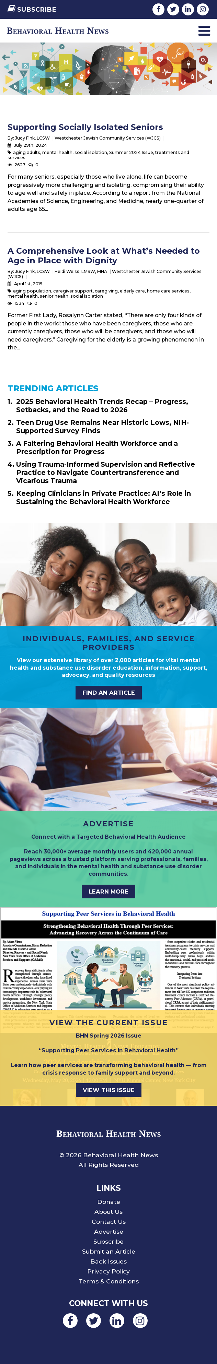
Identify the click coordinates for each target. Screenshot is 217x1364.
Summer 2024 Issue (131, 152)
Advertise (108, 1231)
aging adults (26, 152)
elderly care (132, 291)
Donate (108, 1201)
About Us (108, 1211)
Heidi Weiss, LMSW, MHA (81, 271)
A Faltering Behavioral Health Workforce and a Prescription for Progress (97, 447)
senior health (54, 296)
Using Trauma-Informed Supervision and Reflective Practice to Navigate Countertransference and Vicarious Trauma (105, 472)
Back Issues (108, 1261)
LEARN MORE (108, 891)
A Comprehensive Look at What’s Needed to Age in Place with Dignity (104, 255)
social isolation (91, 152)
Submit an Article (108, 1251)
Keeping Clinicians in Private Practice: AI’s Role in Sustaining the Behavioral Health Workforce (103, 497)
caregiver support (73, 291)
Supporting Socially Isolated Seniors (85, 127)
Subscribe (32, 9)
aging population (32, 291)
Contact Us (109, 1221)
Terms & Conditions (109, 1281)
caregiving (106, 291)
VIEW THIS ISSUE (109, 1090)
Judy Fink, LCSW (32, 138)
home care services (168, 291)
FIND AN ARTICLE (108, 692)
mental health (57, 152)
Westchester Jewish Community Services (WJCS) (108, 138)
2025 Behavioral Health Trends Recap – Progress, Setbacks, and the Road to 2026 (102, 405)
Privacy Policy (108, 1271)
